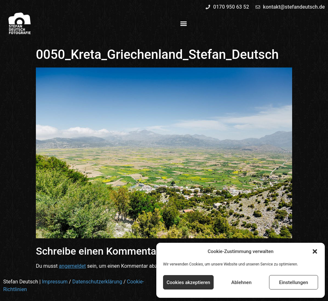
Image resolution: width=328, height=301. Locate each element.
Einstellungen (293, 282)
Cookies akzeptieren (188, 282)
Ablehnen (241, 282)
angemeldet (72, 266)
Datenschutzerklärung (97, 282)
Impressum (55, 282)
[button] (315, 251)
